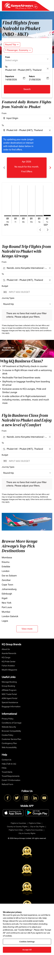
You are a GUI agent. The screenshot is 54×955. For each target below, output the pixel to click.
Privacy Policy (7, 719)
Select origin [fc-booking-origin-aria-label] (11, 60)
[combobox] (27, 118)
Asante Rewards (9, 653)
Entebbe (6, 566)
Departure (9, 76)
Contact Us (6, 760)
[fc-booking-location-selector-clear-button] (48, 68)
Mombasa (7, 557)
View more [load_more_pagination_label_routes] (27, 628)
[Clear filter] (49, 268)
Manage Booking (9, 682)
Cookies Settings (27, 941)
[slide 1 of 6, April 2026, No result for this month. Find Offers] (27, 167)
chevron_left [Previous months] (4, 167)
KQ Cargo (6, 657)
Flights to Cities (35, 823)
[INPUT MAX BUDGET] (29, 292)
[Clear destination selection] (50, 130)
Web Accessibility (9, 747)
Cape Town (7, 584)
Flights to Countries (18, 823)
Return (32, 76)
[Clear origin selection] (50, 118)
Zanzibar (6, 580)
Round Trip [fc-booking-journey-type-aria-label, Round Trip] (10, 44)
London (5, 571)
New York (6, 602)
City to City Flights (37, 827)
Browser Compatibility (11, 731)
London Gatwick (10, 616)
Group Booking (8, 686)
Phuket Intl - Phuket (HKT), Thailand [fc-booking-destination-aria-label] (23, 70)
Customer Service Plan (11, 739)
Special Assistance (10, 702)
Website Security (9, 727)
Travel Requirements (10, 776)
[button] (18, 50)
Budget (5, 286)
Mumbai (6, 611)
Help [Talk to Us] (9, 764)
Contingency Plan (9, 743)
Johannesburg (9, 589)
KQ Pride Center (8, 661)
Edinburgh (7, 593)
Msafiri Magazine (9, 670)
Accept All (27, 949)
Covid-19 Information (11, 780)
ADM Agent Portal (9, 698)
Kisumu (5, 562)
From (7, 57)
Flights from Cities (16, 830)
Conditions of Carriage (11, 723)
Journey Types (8, 298)
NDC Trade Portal (9, 694)
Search (27, 89)
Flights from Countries (34, 830)
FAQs (4, 768)
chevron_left (40, 229)
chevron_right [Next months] (50, 167)
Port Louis (7, 607)
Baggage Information (11, 706)
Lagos (5, 621)
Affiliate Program (9, 690)
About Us (6, 649)
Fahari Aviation (8, 665)
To (6, 67)
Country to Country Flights (17, 827)
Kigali (4, 598)
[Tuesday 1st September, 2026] (47, 215)
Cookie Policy (7, 735)
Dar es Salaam (9, 575)
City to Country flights (27, 833)
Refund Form (7, 784)
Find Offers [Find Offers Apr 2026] (26, 171)
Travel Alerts (7, 772)
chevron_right (47, 229)
